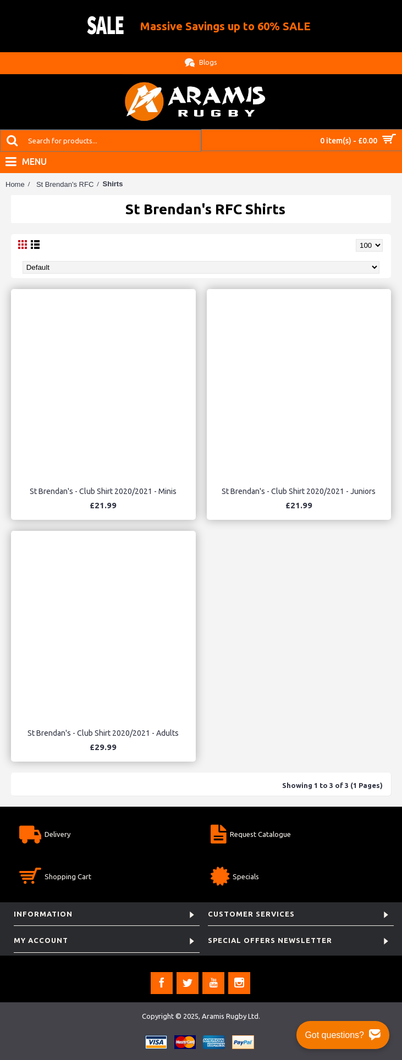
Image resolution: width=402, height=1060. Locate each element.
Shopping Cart (55, 877)
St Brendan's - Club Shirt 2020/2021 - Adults (103, 733)
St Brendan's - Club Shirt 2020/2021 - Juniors (299, 491)
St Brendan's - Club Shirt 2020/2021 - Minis (103, 491)
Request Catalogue (251, 835)
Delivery (44, 835)
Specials (235, 877)
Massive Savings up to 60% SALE (225, 26)
